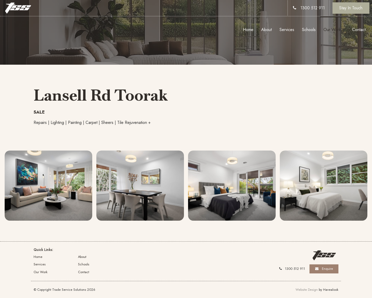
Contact (359, 30)
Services (287, 30)
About (266, 30)
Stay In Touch (350, 8)
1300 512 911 (312, 8)
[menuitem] (56, 256)
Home (248, 30)
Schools (309, 30)
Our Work (332, 30)
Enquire (327, 268)
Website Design (307, 289)
